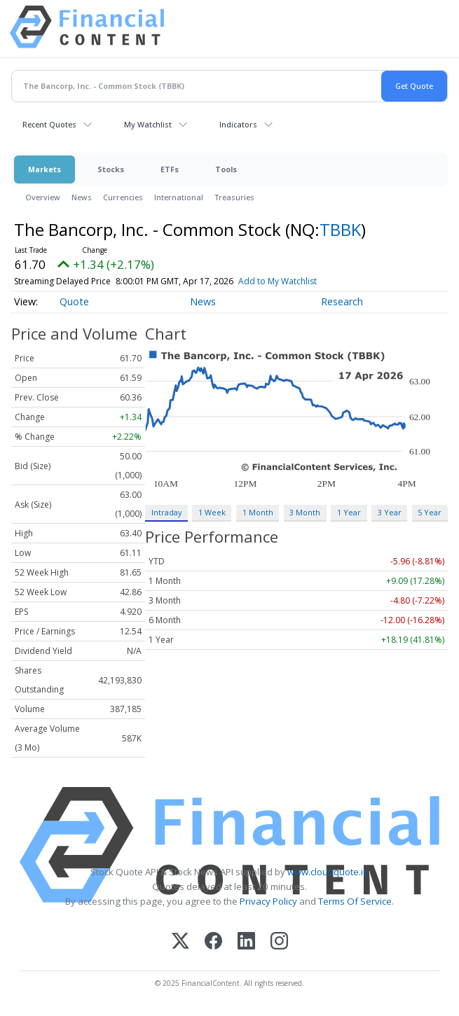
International (178, 197)
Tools (226, 169)
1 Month (257, 512)
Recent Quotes (49, 124)
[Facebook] (213, 942)
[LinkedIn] (246, 942)
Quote (74, 301)
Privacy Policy (268, 901)
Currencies (123, 197)
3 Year (390, 512)
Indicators (238, 124)
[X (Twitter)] (180, 942)
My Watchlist (148, 124)
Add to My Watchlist (302, 281)
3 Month (304, 512)
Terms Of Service (355, 901)
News (81, 197)
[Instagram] (279, 942)
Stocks (110, 169)
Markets (44, 169)
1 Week (212, 512)
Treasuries (234, 197)
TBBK (340, 229)
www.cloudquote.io (328, 871)
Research (342, 301)
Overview (42, 197)
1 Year (349, 512)
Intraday (166, 512)
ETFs (169, 169)
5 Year (429, 512)
